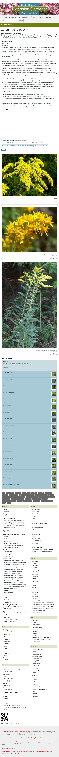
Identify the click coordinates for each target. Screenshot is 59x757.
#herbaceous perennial (31, 497)
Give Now (40, 17)
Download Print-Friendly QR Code (10, 723)
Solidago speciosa (29, 466)
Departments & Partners (23, 751)
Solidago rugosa (29, 440)
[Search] (9, 20)
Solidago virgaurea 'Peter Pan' (29, 486)
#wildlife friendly (44, 501)
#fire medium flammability (40, 495)
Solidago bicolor (29, 380)
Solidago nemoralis (29, 407)
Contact (48, 17)
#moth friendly (36, 501)
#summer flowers (12, 497)
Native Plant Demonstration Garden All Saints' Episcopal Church (17, 145)
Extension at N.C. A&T (7, 753)
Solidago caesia (29, 387)
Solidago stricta (29, 472)
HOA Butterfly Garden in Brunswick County (41, 143)
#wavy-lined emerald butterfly (8, 501)
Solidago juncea (29, 400)
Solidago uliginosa (29, 479)
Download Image (53, 202)
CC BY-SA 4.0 (54, 257)
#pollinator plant (41, 497)
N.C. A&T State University (21, 731)
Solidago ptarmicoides (29, 433)
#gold (3, 492)
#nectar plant (41, 492)
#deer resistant (21, 497)
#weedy (4, 503)
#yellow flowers (26, 492)
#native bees (48, 492)
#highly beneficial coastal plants (26, 495)
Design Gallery (24, 17)
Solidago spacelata (29, 459)
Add (3, 149)
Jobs (13, 751)
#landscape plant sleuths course (24, 501)
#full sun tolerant (10, 492)
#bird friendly (28, 499)
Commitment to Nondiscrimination (16, 738)
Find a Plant (13, 17)
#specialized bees (13, 495)
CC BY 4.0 (55, 201)
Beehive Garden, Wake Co (41, 145)
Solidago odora (29, 413)
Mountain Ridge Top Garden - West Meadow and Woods (15, 143)
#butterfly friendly (36, 499)
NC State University (7, 731)
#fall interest (5, 495)
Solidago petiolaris (29, 420)
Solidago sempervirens (29, 446)
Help (33, 17)
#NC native (4, 497)
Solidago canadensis (29, 394)
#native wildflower (51, 497)
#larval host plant (6, 499)
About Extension (6, 751)
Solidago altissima (29, 374)
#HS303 (9, 503)
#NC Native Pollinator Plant (17, 499)
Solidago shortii (29, 453)
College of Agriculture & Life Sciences (41, 751)
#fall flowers (18, 492)
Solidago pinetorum (29, 426)
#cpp (51, 501)
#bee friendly (45, 499)
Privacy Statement (36, 738)
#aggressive (50, 495)
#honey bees (34, 492)
